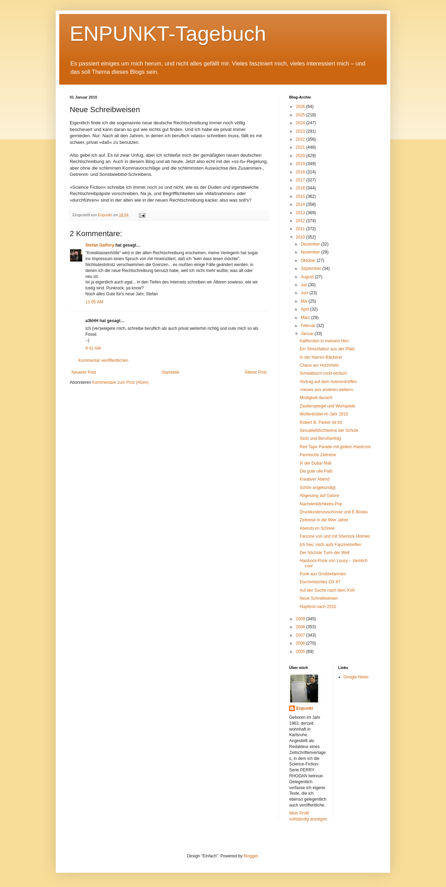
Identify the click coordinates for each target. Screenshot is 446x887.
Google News (356, 677)
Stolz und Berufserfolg (320, 438)
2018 (301, 172)
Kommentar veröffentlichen (103, 360)
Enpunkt (304, 708)
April (305, 309)
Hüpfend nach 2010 (318, 606)
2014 (301, 204)
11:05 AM (94, 301)
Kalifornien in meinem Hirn (324, 341)
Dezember (311, 244)
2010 (301, 237)
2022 (301, 139)
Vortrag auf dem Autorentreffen (328, 381)
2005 (301, 651)
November (311, 252)
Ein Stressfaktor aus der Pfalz (327, 349)
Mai (305, 301)
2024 (301, 122)
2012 (301, 220)
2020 (301, 155)
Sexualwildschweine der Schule (329, 430)
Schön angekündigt (318, 487)
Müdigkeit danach (316, 397)
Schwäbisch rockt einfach (323, 373)
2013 (301, 212)
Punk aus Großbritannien (323, 573)
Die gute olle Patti (316, 471)
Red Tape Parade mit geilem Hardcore (335, 446)
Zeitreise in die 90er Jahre (324, 520)
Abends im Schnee (317, 528)
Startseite (170, 372)
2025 (301, 114)
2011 (301, 228)
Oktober (309, 260)
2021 (301, 147)
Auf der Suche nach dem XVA (327, 590)
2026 (301, 106)
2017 (301, 180)
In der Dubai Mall (315, 463)
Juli (304, 284)
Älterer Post (256, 372)
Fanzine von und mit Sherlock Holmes (335, 536)
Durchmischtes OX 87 (320, 581)
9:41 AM (93, 348)
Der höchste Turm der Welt (324, 552)
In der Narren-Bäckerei (321, 357)
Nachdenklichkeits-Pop (321, 503)
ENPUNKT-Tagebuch (168, 33)
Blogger (251, 856)
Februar (308, 325)
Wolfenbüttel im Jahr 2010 (324, 414)
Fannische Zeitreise (318, 454)
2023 (301, 131)
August (308, 276)
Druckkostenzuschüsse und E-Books (334, 511)
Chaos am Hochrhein (319, 365)
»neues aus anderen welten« (326, 389)
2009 (301, 618)
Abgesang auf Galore (319, 495)
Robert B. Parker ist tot (321, 422)
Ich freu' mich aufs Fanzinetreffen (330, 544)
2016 (301, 188)
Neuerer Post (83, 372)
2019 (301, 163)
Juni (305, 292)
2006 (301, 643)
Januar (308, 333)
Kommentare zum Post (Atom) (120, 382)
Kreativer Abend (314, 479)
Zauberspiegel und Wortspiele (327, 406)
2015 (301, 196)
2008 (301, 626)
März (306, 317)
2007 (301, 635)
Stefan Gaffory (99, 245)
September (311, 268)
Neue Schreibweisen (319, 598)
